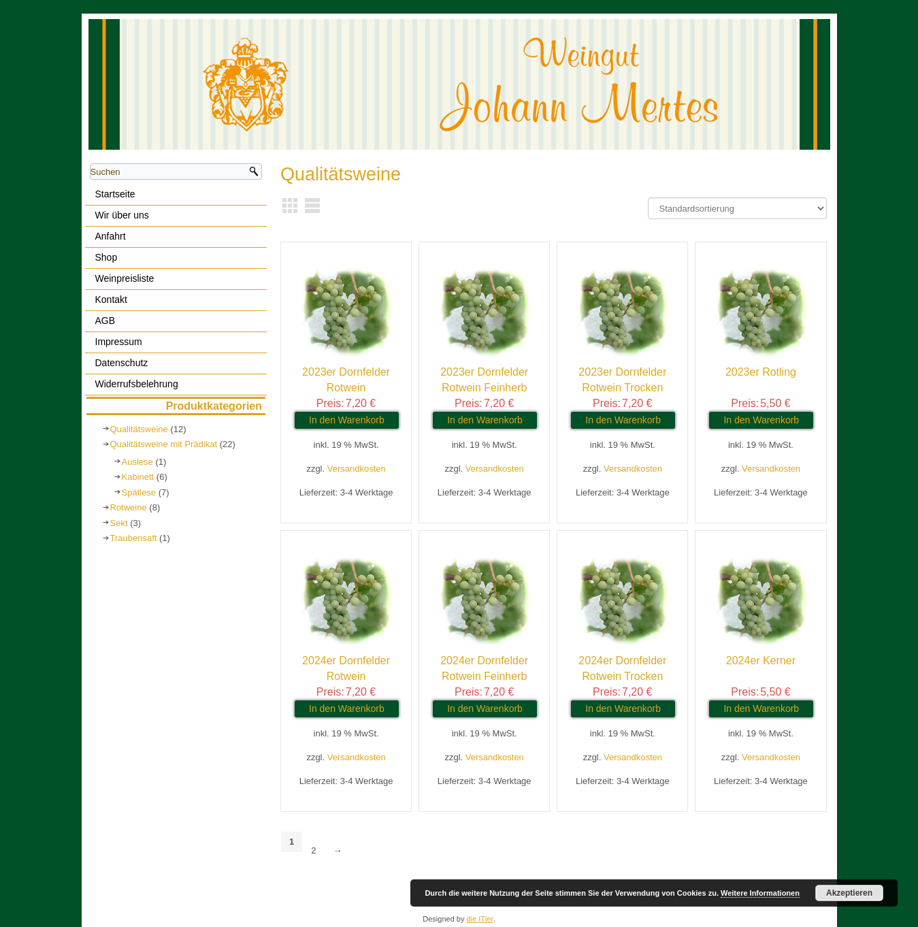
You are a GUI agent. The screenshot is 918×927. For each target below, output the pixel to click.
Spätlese (139, 492)
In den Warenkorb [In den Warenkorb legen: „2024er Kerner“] (761, 708)
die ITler (480, 919)
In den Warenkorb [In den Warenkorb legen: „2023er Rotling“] (761, 419)
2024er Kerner (761, 660)
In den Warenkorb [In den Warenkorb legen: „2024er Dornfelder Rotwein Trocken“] (623, 708)
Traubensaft (133, 538)
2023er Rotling (760, 372)
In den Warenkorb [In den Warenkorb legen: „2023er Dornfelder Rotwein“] (346, 419)
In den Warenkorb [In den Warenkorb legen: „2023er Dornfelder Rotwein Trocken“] (623, 419)
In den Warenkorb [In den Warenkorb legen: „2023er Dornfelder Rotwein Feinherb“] (485, 419)
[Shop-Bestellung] (737, 208)
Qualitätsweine (139, 429)
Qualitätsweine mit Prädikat (164, 444)
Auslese (137, 462)
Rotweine (128, 507)
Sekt (119, 523)
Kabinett (138, 477)
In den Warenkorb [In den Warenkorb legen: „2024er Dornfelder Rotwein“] (346, 708)
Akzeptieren (849, 893)
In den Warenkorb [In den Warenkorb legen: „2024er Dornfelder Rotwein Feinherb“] (485, 708)
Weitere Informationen (760, 893)
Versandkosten (356, 469)
